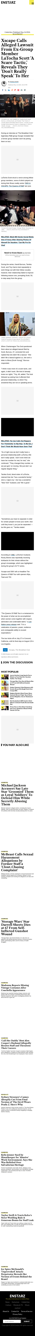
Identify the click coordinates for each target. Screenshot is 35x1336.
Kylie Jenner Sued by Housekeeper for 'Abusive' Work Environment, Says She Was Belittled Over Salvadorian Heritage (16, 1160)
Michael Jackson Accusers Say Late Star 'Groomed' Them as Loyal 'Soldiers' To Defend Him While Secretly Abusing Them (17, 795)
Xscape (12, 650)
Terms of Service (26, 1311)
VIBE (13, 555)
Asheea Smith (14, 82)
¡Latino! (17, 1308)
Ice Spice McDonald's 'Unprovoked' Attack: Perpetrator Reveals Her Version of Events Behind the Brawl (16, 1274)
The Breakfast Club (22, 650)
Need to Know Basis (13, 253)
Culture (8, 1305)
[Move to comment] (24, 90)
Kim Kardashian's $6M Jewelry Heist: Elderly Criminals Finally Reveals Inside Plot (22, 702)
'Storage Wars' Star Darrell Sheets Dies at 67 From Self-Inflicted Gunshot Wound (22, 682)
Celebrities (8, 32)
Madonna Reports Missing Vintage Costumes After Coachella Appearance (15, 988)
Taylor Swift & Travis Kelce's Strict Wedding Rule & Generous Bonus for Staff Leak (17, 1218)
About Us (6, 1311)
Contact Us (15, 1311)
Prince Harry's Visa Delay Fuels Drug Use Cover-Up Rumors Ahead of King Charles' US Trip (21, 708)
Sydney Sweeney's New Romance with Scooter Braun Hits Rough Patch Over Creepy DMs (21, 689)
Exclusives (15, 1302)
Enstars (8, 2)
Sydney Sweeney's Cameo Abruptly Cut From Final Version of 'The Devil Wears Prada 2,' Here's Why (16, 1101)
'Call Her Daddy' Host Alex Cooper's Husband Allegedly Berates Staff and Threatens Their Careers (16, 1044)
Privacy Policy (17, 1314)
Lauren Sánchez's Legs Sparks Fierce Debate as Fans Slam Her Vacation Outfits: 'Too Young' (21, 676)
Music (27, 1305)
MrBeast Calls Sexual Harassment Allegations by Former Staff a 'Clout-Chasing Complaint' (17, 862)
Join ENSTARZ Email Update (17, 1318)
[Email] (21, 90)
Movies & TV (4, 1094)
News (7, 1302)
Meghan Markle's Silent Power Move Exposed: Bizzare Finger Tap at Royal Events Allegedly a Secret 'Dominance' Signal (21, 695)
